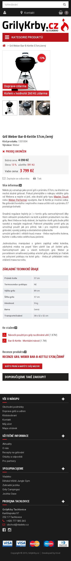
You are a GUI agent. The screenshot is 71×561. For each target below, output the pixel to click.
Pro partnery (9, 461)
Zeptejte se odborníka (18, 178)
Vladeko (6, 476)
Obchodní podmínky (13, 406)
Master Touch (61, 196)
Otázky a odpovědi (12, 456)
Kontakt (29, 12)
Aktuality (7, 443)
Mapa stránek (9, 428)
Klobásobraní (9, 415)
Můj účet (7, 424)
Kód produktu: (10, 141)
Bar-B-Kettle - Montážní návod (23, 340)
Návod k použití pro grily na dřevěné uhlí (28, 335)
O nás (5, 448)
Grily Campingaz (11, 489)
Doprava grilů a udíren (14, 411)
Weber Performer (18, 200)
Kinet (58, 553)
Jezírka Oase (9, 493)
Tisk (39, 178)
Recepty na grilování (13, 452)
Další (48, 107)
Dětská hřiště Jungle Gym (16, 480)
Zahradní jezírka (11, 485)
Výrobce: (7, 145)
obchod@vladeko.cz (18, 524)
